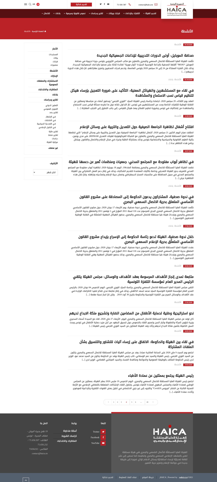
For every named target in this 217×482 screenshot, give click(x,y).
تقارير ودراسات (51, 100)
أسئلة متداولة (70, 431)
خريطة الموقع (148, 477)
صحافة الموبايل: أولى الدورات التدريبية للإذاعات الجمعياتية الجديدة (145, 55)
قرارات (55, 61)
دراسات (55, 138)
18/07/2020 (188, 151)
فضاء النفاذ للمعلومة (127, 477)
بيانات (55, 58)
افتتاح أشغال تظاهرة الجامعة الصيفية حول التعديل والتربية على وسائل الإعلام (137, 127)
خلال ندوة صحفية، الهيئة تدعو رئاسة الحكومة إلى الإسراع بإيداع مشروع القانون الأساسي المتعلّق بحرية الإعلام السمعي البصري (136, 239)
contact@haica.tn (145, 5)
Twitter (96, 432)
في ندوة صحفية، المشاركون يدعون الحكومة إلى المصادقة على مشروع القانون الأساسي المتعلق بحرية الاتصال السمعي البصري (136, 199)
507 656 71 (122, 5)
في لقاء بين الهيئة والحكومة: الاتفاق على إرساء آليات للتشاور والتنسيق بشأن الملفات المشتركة (136, 344)
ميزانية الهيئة (52, 142)
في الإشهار (51, 117)
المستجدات (53, 54)
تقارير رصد (53, 112)
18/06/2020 (188, 186)
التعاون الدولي (52, 105)
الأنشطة (177, 44)
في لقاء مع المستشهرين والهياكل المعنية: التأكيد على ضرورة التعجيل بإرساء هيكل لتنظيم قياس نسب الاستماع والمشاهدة (132, 93)
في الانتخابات (50, 120)
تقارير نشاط (53, 135)
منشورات (54, 65)
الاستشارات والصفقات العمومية (47, 83)
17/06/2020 (188, 226)
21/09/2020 (188, 116)
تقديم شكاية (107, 477)
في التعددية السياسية (46, 124)
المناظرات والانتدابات (48, 89)
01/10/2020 (188, 44)
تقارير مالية (53, 131)
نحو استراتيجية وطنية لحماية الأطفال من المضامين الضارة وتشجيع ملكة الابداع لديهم (131, 313)
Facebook (95, 437)
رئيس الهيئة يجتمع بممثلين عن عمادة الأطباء (161, 375)
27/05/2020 (188, 302)
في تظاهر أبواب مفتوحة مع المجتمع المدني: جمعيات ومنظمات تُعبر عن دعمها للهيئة (131, 162)
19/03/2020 (188, 365)
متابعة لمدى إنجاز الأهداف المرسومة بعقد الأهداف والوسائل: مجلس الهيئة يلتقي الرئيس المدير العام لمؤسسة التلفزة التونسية (133, 279)
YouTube (95, 443)
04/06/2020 (188, 266)
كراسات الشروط (69, 436)
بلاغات (170, 79)
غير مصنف (53, 148)
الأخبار (55, 49)
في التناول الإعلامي (47, 127)
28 (147, 402)
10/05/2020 (188, 331)
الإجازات (54, 76)
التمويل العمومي (51, 109)
